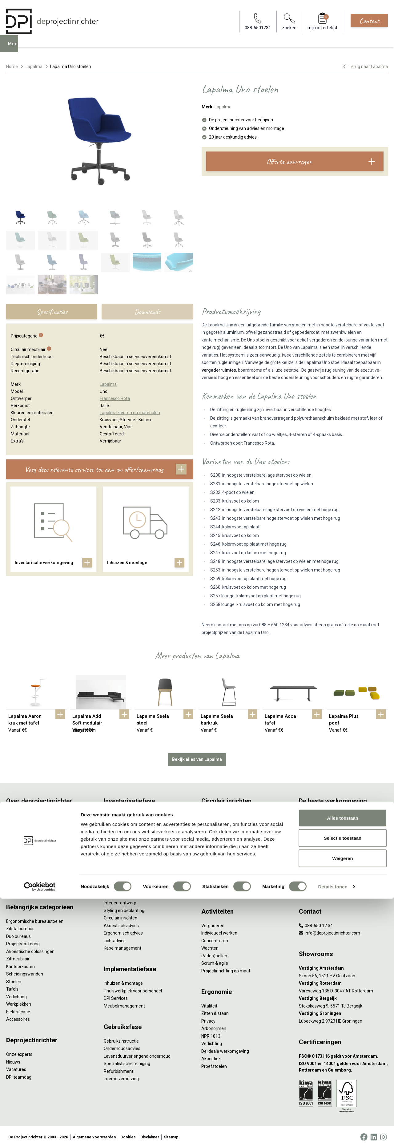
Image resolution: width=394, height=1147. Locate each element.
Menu (15, 48)
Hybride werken (314, 821)
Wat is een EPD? (216, 889)
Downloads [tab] (147, 311)
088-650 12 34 (316, 924)
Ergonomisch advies (123, 931)
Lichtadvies (115, 939)
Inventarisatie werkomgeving (132, 813)
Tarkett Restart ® (218, 851)
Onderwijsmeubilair (317, 889)
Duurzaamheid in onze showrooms (235, 828)
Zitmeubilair (18, 957)
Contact (369, 20)
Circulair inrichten (120, 916)
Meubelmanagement (124, 1004)
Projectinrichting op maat (225, 969)
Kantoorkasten (20, 965)
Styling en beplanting (124, 909)
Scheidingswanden (24, 972)
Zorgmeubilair (312, 881)
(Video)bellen (214, 954)
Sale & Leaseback (121, 843)
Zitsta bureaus (20, 927)
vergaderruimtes (219, 370)
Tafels (12, 987)
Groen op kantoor (315, 851)
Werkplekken (18, 1002)
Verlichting (16, 995)
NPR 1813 (210, 1034)
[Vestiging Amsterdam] (343, 967)
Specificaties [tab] (51, 311)
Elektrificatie (18, 1010)
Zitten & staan (215, 1012)
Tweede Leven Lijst (220, 836)
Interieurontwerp (120, 901)
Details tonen (332, 1134)
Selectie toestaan (343, 1086)
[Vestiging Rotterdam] (343, 982)
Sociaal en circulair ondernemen (232, 821)
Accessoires (18, 1018)
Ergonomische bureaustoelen (34, 919)
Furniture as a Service (125, 828)
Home (12, 66)
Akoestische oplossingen (30, 949)
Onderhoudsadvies (122, 1047)
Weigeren (342, 1106)
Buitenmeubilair (314, 873)
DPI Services (116, 997)
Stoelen (13, 980)
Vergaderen (212, 924)
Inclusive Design (314, 866)
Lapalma (34, 66)
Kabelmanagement (122, 946)
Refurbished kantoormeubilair (133, 851)
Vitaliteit (209, 1004)
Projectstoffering (23, 942)
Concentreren (214, 939)
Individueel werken (219, 931)
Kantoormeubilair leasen (127, 836)
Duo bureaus (18, 934)
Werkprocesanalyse (123, 821)
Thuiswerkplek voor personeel (133, 989)
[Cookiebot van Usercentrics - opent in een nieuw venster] (40, 1135)
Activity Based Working (321, 813)
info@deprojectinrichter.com (329, 931)
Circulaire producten (220, 881)
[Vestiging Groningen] (343, 1012)
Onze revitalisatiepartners (226, 843)
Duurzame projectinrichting (227, 858)
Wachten (210, 946)
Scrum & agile (214, 961)
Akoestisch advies (121, 924)
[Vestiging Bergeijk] (343, 997)
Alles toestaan (342, 1066)
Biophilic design (314, 836)
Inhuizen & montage (123, 981)
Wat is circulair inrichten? (225, 813)
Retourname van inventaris (130, 858)
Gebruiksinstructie (121, 1039)
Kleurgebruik (311, 843)
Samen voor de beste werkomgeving (237, 866)
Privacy (208, 1019)
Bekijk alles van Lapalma (197, 758)
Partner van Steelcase (320, 858)
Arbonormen (213, 1027)
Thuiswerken (311, 828)
